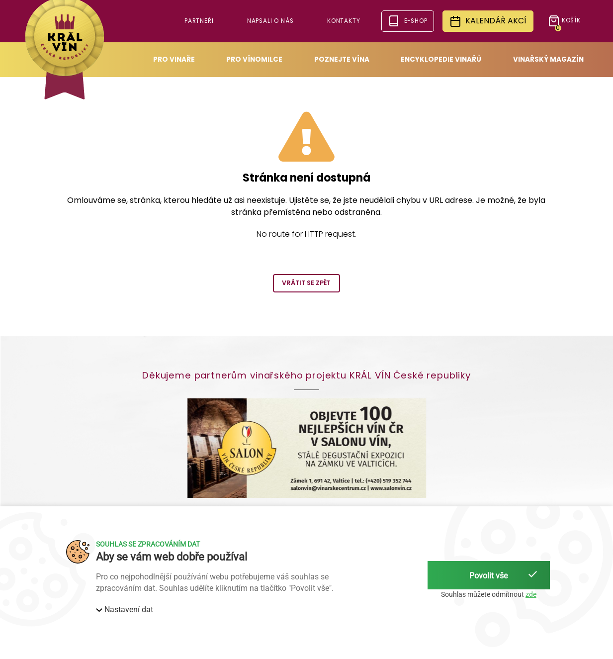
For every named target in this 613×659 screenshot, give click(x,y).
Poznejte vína (341, 59)
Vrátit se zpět (306, 283)
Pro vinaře (174, 59)
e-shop (407, 21)
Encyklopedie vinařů (441, 59)
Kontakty (343, 21)
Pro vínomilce (254, 59)
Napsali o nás (270, 21)
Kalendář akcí (487, 21)
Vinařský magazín (548, 59)
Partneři (199, 21)
